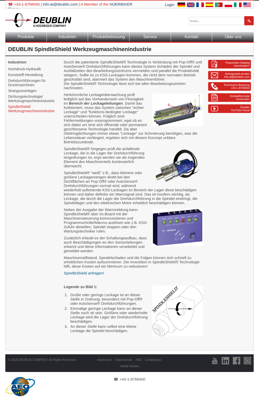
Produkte (26, 37)
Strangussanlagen (22, 91)
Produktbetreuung (109, 37)
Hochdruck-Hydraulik (24, 69)
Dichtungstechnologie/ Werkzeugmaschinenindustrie (31, 99)
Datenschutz (123, 360)
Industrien (67, 37)
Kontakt (191, 37)
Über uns (233, 37)
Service (150, 37)
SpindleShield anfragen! (84, 273)
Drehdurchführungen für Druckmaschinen (27, 83)
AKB (139, 360)
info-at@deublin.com (60, 4)
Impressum (104, 360)
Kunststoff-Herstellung (25, 75)
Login (169, 5)
